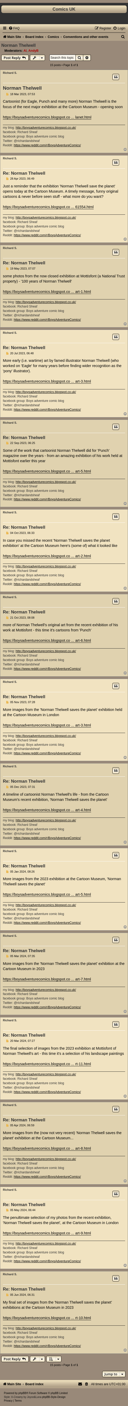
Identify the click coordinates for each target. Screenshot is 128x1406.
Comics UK (64, 9)
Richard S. (10, 72)
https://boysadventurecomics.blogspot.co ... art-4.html (47, 810)
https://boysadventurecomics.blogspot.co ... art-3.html (47, 381)
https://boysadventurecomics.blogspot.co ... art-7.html (47, 979)
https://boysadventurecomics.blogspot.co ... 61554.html (48, 207)
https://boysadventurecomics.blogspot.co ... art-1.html (47, 292)
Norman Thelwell (18, 45)
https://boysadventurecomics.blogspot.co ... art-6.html (47, 640)
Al (25, 51)
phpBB (22, 1393)
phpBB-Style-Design (54, 1397)
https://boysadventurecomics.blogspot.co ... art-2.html (47, 556)
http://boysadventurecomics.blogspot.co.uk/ (46, 127)
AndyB (33, 51)
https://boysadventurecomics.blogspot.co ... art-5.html (47, 471)
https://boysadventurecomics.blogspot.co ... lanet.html (47, 117)
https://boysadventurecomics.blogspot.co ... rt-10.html (47, 1318)
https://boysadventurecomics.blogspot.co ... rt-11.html (47, 1064)
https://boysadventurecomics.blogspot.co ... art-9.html (47, 1233)
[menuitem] (14, 28)
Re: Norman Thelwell (24, 173)
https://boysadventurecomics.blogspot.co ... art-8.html (47, 1148)
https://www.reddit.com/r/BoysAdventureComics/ (47, 145)
